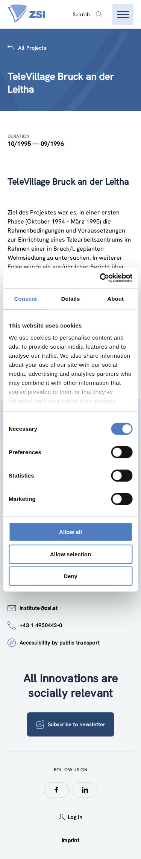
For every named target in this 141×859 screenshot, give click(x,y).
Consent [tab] (25, 299)
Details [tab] (70, 299)
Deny (70, 576)
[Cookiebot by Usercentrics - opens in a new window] (100, 278)
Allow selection (70, 554)
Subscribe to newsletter (70, 724)
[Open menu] (122, 14)
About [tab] (115, 299)
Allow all (70, 532)
